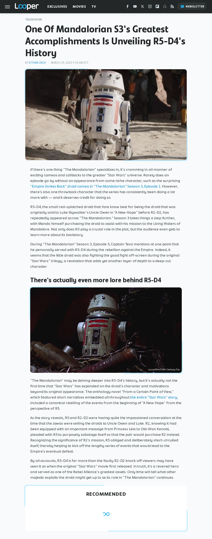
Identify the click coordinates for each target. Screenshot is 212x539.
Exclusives (57, 6)
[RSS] (172, 7)
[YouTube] (135, 7)
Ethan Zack (37, 62)
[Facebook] (127, 7)
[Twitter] (142, 7)
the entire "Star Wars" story (153, 397)
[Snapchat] (165, 7)
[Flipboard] (157, 7)
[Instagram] (150, 7)
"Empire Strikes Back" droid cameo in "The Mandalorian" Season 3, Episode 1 (95, 186)
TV (94, 6)
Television (33, 19)
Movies (79, 6)
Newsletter (192, 6)
